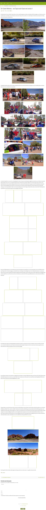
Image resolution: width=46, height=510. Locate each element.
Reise (12, 10)
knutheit (3, 10)
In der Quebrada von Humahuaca (6, 477)
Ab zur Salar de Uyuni (41, 477)
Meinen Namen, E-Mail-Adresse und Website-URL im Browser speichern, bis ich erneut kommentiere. (13, 495)
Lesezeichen (3, 472)
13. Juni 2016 (7, 10)
